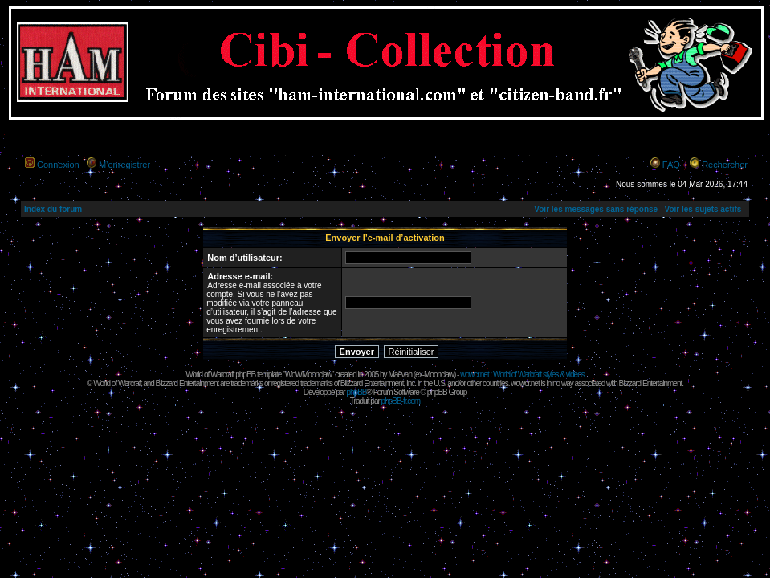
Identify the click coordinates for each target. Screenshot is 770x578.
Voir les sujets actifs (702, 209)
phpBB (356, 392)
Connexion (58, 164)
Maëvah (400, 374)
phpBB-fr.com (401, 401)
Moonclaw (439, 374)
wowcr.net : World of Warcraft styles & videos (522, 374)
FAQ (671, 164)
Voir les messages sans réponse (596, 209)
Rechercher (725, 164)
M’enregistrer (124, 164)
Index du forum (53, 209)
